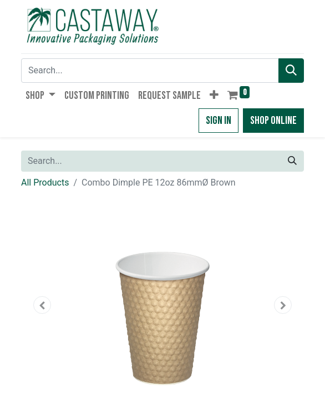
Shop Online (273, 120)
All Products (45, 182)
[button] (214, 95)
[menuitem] (97, 95)
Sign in (218, 120)
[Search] (291, 70)
